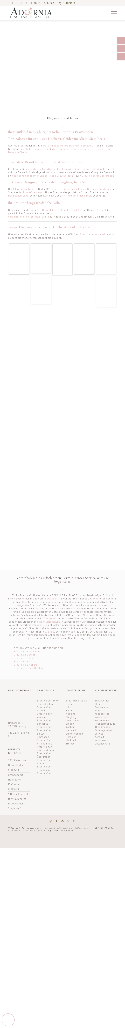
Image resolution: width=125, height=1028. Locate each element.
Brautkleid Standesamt (28, 651)
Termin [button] (70, 2)
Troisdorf (71, 743)
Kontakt (99, 736)
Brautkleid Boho (23, 657)
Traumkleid (49, 618)
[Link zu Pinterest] (22, 3)
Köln (29, 148)
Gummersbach (74, 733)
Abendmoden (102, 726)
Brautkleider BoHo (48, 700)
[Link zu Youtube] (31, 3)
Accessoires (102, 713)
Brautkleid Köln (23, 661)
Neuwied (71, 730)
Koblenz (70, 713)
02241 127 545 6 (44, 2)
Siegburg (71, 717)
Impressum (101, 740)
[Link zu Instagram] (17, 3)
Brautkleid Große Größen (28, 667)
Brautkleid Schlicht (25, 654)
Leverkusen (73, 720)
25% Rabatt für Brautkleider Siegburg (17, 765)
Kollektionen (102, 717)
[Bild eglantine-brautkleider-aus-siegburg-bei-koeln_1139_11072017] (40, 258)
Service (99, 733)
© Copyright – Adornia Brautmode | (40, 828)
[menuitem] (112, 13)
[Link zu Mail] (27, 3)
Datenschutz (102, 743)
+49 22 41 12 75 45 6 (100, 828)
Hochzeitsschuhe (49, 621)
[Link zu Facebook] (12, 3)
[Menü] (112, 13)
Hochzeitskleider (91, 169)
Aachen (70, 726)
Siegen (70, 723)
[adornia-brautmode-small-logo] (34, 13)
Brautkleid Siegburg (25, 664)
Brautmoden (102, 707)
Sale (97, 710)
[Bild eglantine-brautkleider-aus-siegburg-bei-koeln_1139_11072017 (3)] (19, 259)
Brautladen (50, 598)
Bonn (69, 710)
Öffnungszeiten (104, 730)
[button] (8, 1019)
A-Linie (49, 631)
